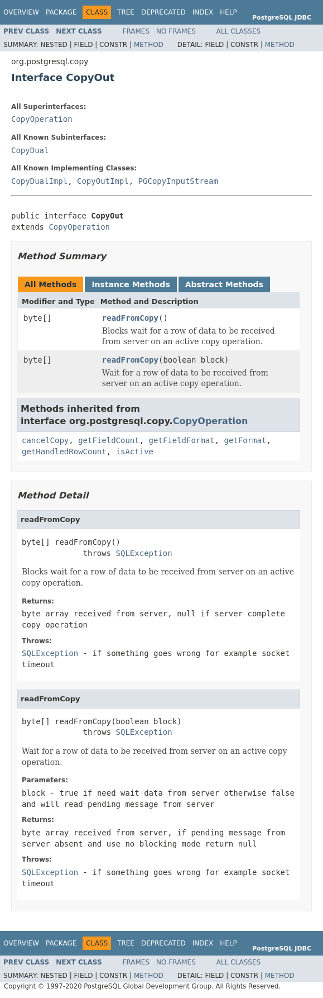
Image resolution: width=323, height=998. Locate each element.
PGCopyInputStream (178, 181)
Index (203, 12)
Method (148, 45)
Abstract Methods (224, 284)
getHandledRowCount (64, 451)
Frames (136, 31)
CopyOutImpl (103, 181)
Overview (21, 12)
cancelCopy (45, 440)
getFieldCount (108, 440)
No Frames (176, 31)
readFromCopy (130, 317)
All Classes (238, 31)
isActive (134, 451)
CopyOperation (42, 119)
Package (61, 12)
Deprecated (163, 12)
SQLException (144, 553)
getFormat (245, 440)
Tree (125, 12)
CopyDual (30, 150)
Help (228, 12)
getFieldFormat (182, 440)
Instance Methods (130, 284)
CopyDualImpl (39, 181)
